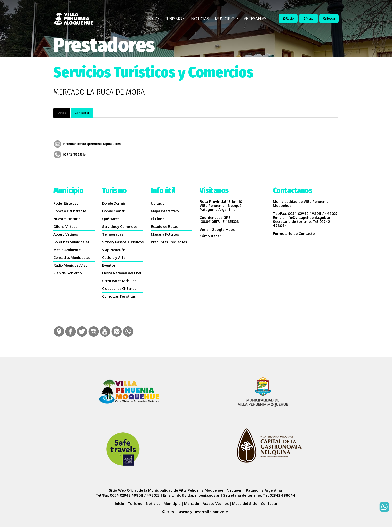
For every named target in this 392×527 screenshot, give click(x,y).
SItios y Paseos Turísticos (123, 242)
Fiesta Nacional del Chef (121, 273)
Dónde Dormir (113, 203)
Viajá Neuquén (114, 250)
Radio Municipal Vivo (71, 265)
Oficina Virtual (65, 226)
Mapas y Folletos (165, 234)
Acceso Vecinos (66, 234)
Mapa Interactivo (165, 211)
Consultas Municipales (72, 258)
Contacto (269, 504)
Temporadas (112, 234)
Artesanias (255, 18)
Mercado (191, 504)
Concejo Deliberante (70, 211)
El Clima (157, 219)
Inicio (153, 18)
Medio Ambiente (67, 250)
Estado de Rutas (164, 226)
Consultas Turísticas (119, 296)
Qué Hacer (110, 219)
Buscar (329, 18)
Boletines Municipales (71, 242)
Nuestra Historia (67, 219)
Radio (288, 18)
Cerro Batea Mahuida (119, 281)
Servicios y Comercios (120, 226)
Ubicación (159, 203)
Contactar (82, 113)
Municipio (225, 18)
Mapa (309, 18)
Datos (62, 113)
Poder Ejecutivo (66, 203)
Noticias (200, 18)
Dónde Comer (113, 211)
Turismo (173, 18)
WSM (225, 512)
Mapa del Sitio (245, 504)
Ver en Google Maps (217, 230)
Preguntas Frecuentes (169, 242)
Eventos (109, 265)
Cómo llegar (210, 236)
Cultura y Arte (113, 258)
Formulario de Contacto (294, 234)
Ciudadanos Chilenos (119, 288)
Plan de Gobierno (68, 273)
